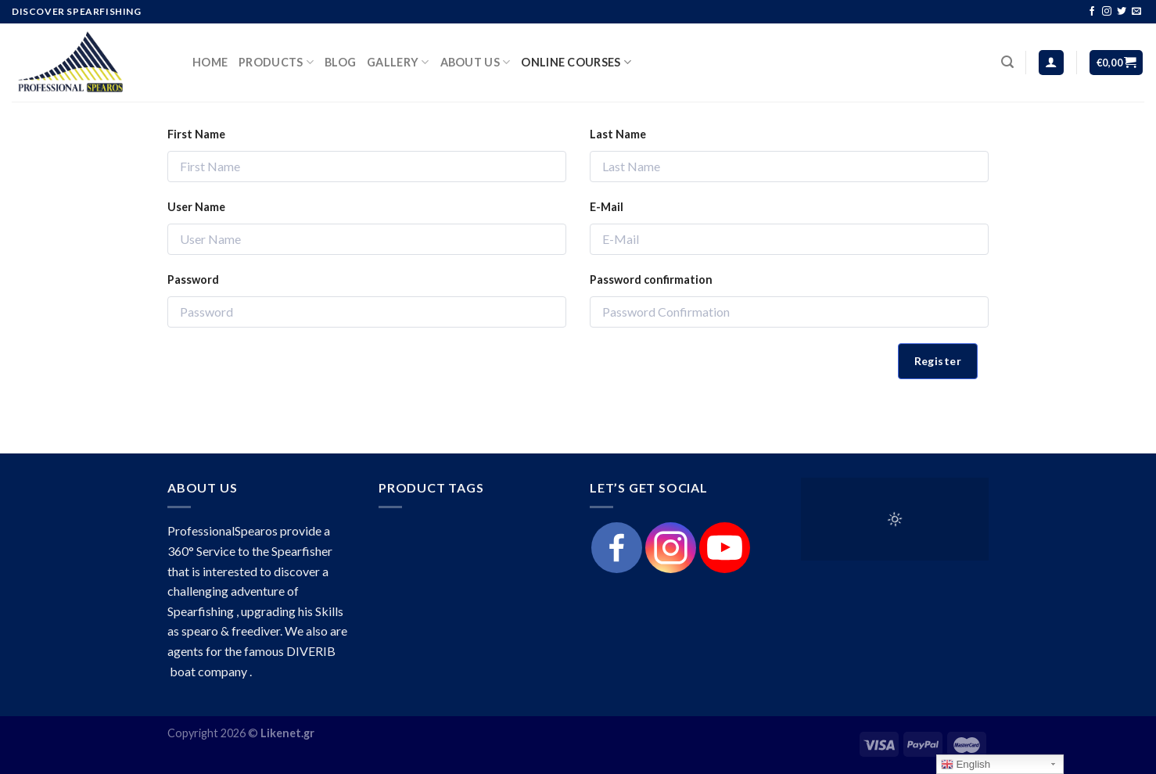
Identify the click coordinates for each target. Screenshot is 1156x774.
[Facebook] (616, 547)
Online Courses (576, 62)
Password (193, 279)
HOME (210, 62)
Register (937, 360)
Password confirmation (651, 279)
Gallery (398, 62)
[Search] (1007, 62)
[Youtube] (724, 547)
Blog (340, 62)
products (276, 62)
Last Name (618, 134)
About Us (475, 62)
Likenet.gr (287, 733)
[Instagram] (670, 547)
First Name (196, 134)
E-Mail (606, 206)
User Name (196, 206)
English (965, 764)
